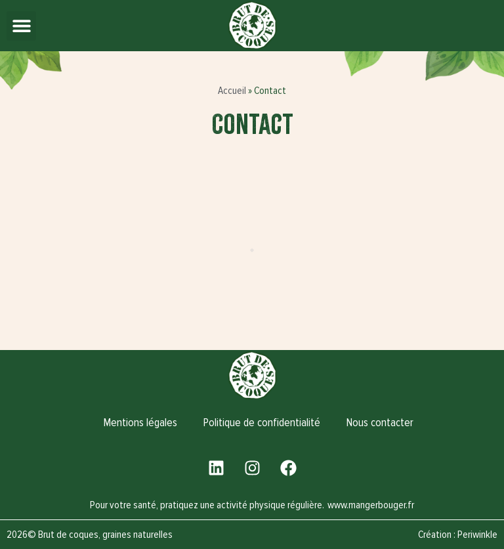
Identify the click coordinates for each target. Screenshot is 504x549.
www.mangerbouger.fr (370, 505)
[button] (21, 26)
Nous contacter (379, 422)
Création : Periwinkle (457, 534)
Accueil (232, 90)
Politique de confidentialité (261, 422)
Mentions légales (140, 422)
